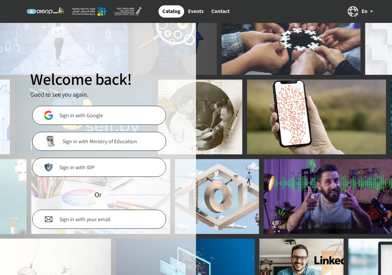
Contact (220, 11)
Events (196, 11)
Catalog (171, 11)
